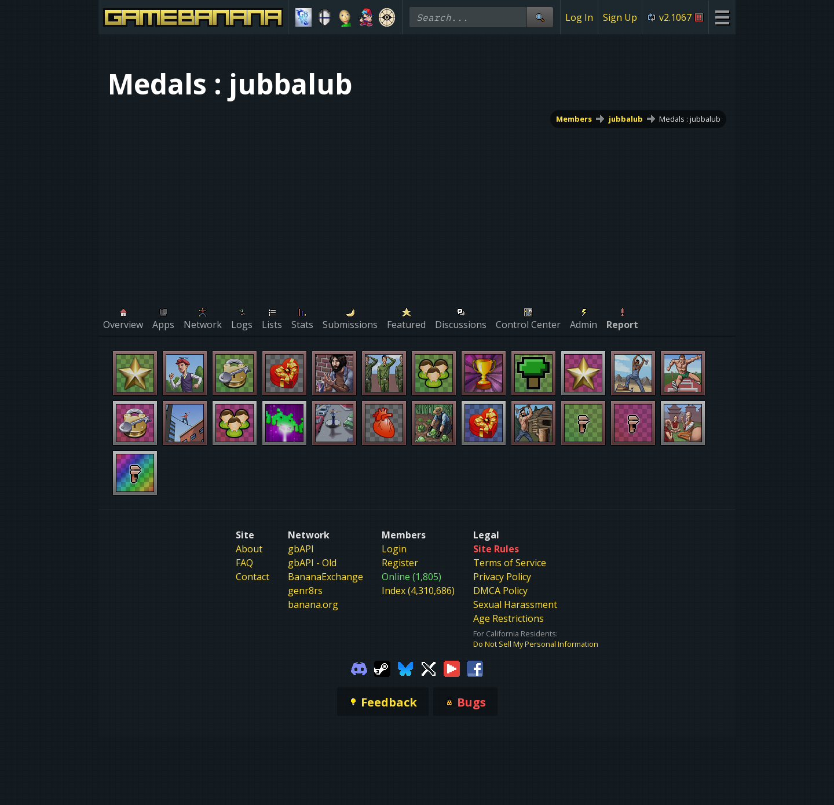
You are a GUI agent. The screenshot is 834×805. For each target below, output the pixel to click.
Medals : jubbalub (689, 119)
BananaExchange (325, 576)
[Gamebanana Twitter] (428, 667)
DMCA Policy (500, 590)
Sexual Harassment (515, 604)
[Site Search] (539, 17)
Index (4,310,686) (418, 590)
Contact (252, 576)
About (249, 548)
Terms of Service (509, 562)
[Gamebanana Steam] (382, 667)
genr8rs (305, 590)
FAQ (244, 562)
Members (574, 119)
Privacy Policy (502, 576)
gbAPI (301, 548)
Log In (579, 17)
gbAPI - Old (312, 562)
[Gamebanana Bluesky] (405, 667)
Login (394, 548)
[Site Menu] (722, 17)
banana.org (313, 604)
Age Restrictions (508, 618)
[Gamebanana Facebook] (475, 667)
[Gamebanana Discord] (359, 667)
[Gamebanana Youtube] (451, 667)
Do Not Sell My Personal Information (535, 644)
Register (400, 562)
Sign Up (620, 17)
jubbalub (626, 119)
